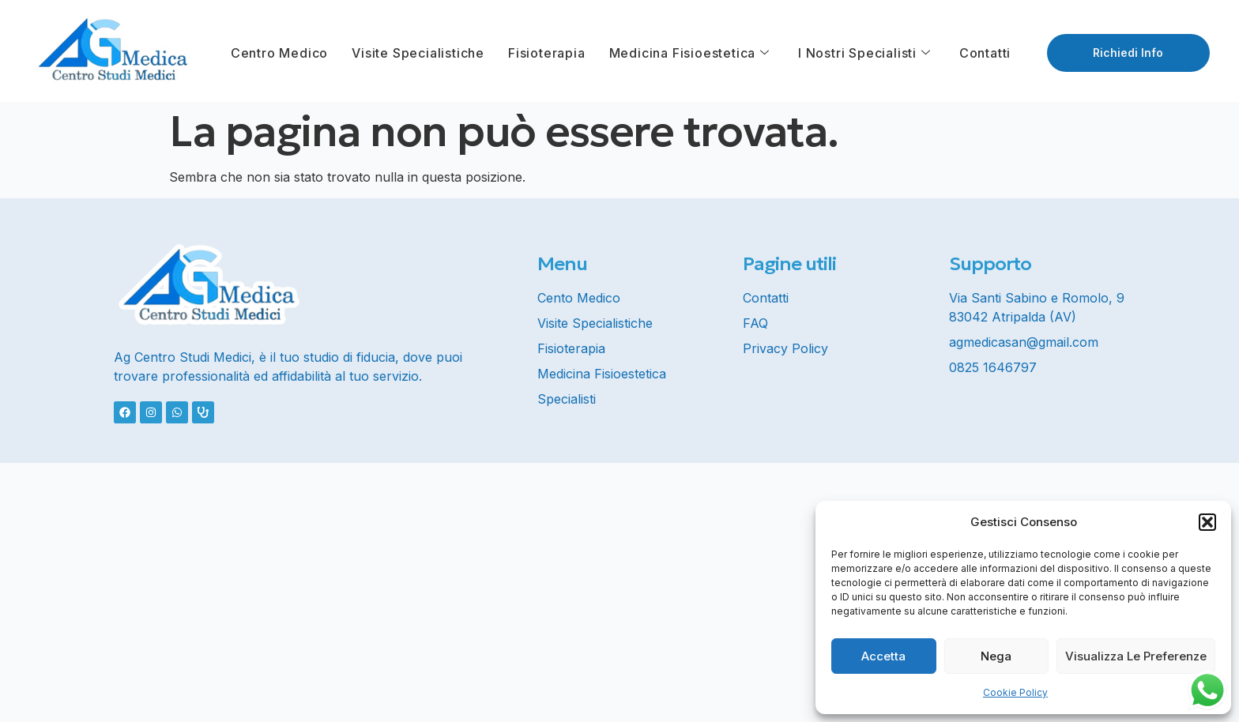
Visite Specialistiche (418, 53)
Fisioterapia (547, 53)
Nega (996, 656)
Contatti (985, 53)
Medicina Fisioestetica (689, 52)
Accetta (883, 656)
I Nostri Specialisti (864, 52)
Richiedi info (1128, 52)
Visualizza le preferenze (1136, 656)
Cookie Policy (1015, 692)
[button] (1207, 522)
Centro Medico (279, 53)
